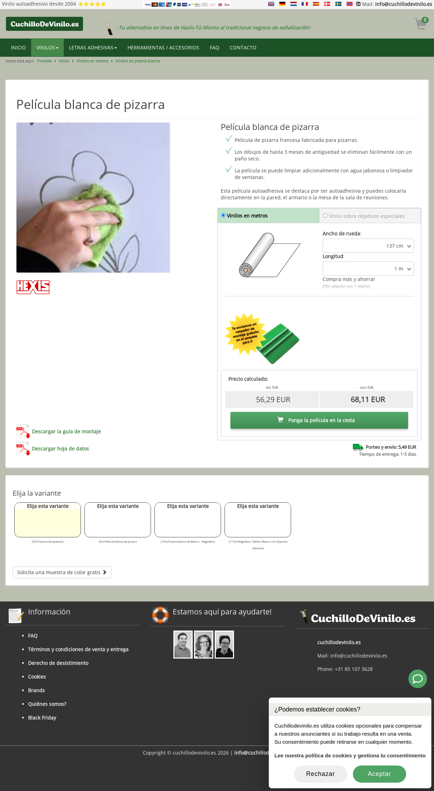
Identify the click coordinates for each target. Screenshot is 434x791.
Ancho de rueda (341, 233)
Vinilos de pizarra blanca (138, 60)
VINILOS (47, 47)
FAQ (214, 47)
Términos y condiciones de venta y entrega (78, 649)
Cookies (37, 676)
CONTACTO (243, 47)
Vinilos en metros (92, 60)
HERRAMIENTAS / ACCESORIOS (163, 47)
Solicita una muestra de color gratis (62, 572)
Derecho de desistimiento (58, 663)
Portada (44, 60)
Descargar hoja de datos (60, 448)
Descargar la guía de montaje (66, 431)
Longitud (333, 256)
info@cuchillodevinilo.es (403, 4)
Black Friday (42, 717)
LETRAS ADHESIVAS (93, 47)
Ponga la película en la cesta (316, 420)
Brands (36, 690)
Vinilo (64, 60)
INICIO (18, 47)
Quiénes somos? (47, 704)
